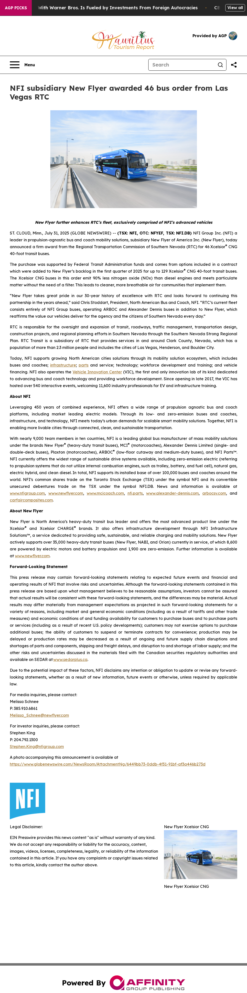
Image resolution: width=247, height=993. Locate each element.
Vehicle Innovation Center (97, 371)
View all (235, 7)
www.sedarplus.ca (70, 659)
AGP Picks (16, 7)
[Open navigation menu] (22, 65)
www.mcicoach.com (105, 493)
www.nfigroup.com (27, 493)
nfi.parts (135, 493)
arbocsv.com (214, 493)
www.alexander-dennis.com (172, 493)
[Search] (182, 64)
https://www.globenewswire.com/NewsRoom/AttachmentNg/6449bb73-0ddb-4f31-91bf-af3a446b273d (107, 764)
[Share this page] (233, 65)
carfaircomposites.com (31, 500)
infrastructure (63, 365)
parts (83, 365)
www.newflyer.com (65, 493)
